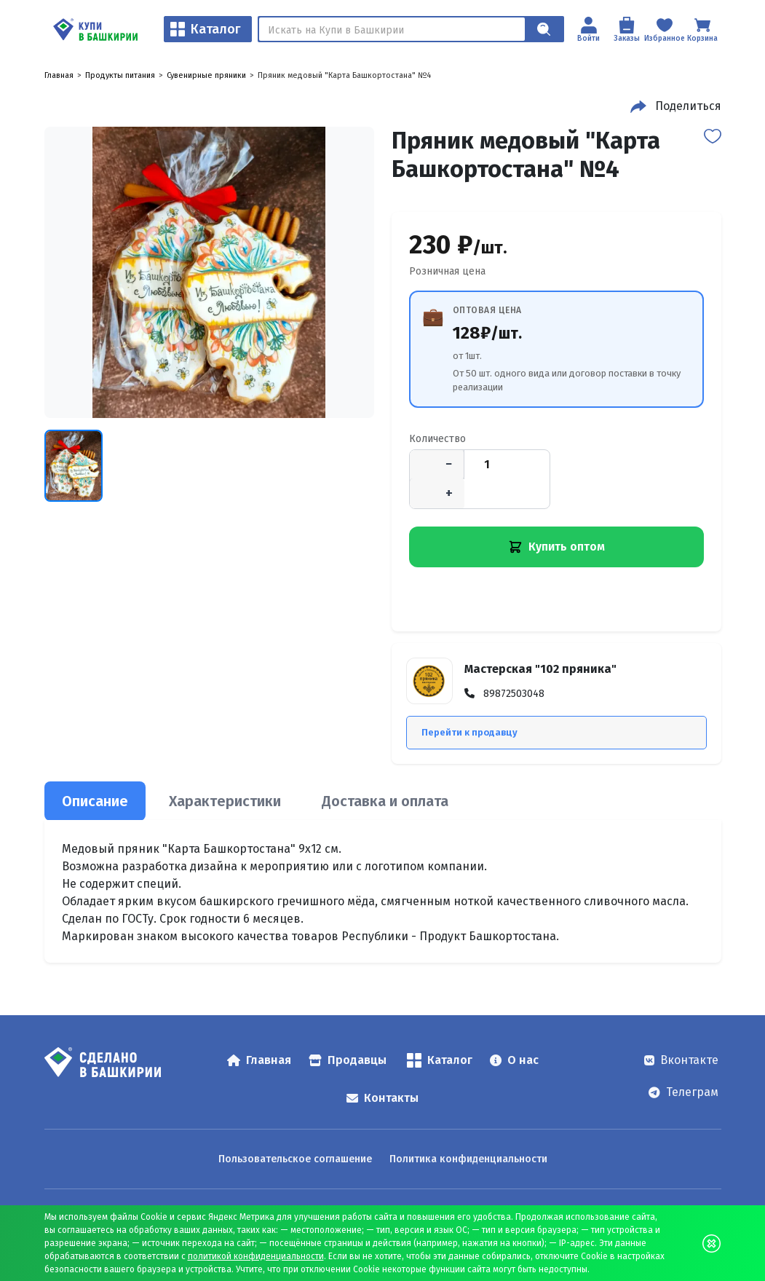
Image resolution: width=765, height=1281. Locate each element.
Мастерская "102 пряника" (540, 669)
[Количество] (487, 464)
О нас (514, 1060)
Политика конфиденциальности (468, 1159)
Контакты (382, 1098)
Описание (95, 801)
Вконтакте (681, 1060)
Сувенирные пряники (206, 75)
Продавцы (348, 1060)
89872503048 (513, 693)
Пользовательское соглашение (295, 1159)
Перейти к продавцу (469, 732)
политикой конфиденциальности (256, 1256)
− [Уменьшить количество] (448, 464)
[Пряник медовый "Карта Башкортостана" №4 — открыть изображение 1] (209, 272)
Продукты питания (120, 75)
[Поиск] (392, 29)
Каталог (205, 29)
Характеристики (225, 801)
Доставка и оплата (385, 801)
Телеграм (683, 1092)
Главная (59, 75)
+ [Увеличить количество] (449, 493)
